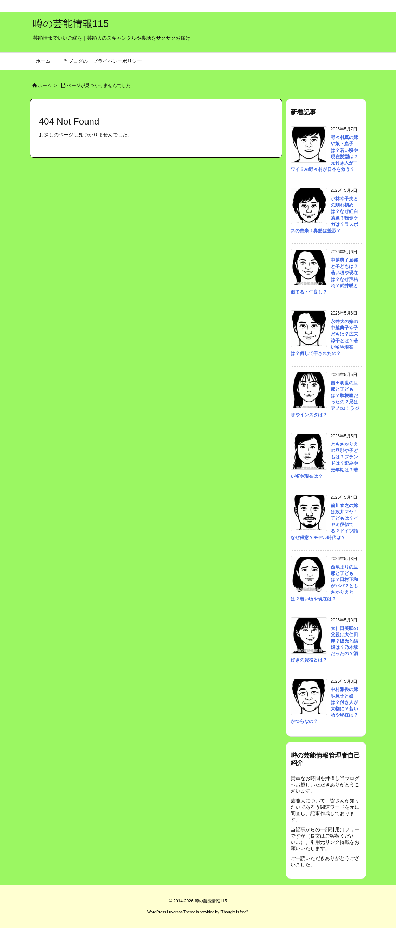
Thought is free (233, 912)
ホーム (45, 85)
